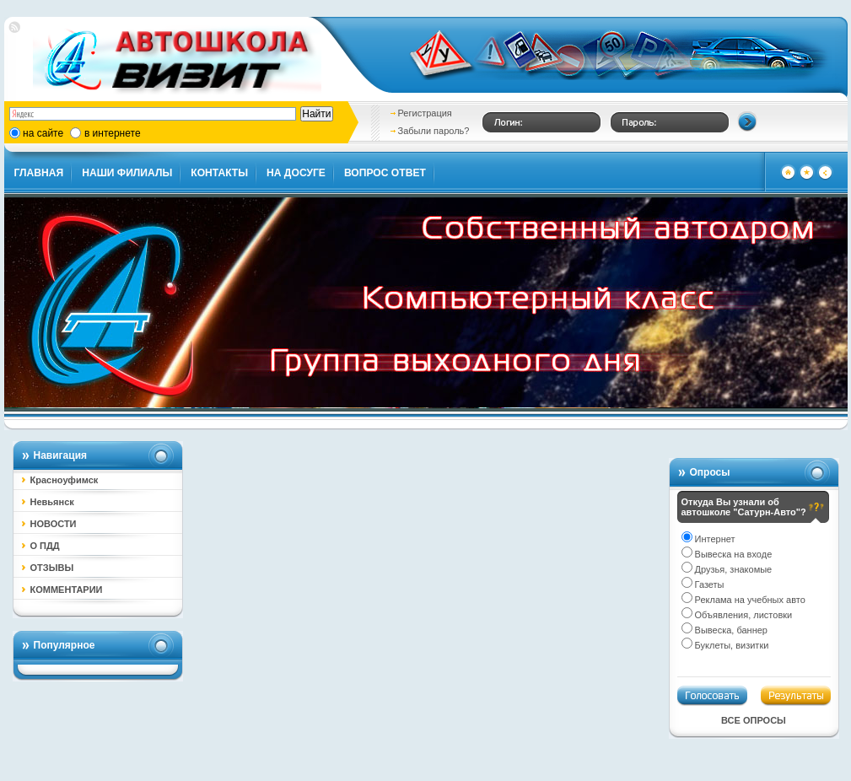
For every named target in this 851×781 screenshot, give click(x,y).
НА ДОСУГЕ (296, 173)
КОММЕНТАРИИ (66, 589)
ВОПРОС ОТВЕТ (385, 173)
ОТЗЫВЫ (52, 568)
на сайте (43, 133)
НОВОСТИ (53, 524)
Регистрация (425, 113)
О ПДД (45, 546)
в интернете (112, 133)
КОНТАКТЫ (219, 173)
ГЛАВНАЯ (39, 173)
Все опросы (753, 720)
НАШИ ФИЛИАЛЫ (127, 173)
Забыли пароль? (434, 131)
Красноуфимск (64, 480)
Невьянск (52, 502)
